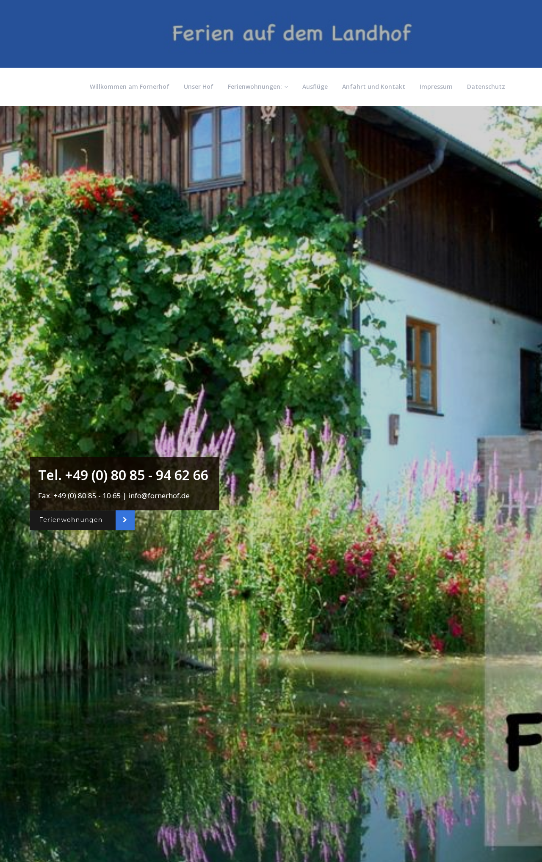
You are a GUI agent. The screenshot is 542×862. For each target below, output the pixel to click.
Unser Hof (198, 86)
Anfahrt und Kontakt (373, 86)
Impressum (436, 86)
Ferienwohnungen (70, 520)
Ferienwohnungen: (258, 86)
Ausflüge (315, 86)
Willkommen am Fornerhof (129, 86)
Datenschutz (486, 86)
